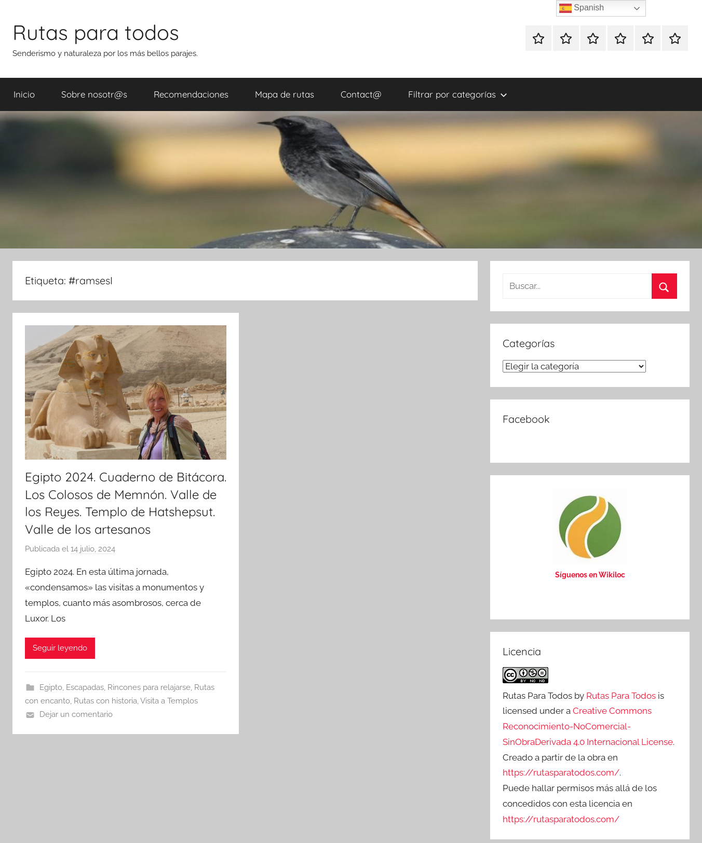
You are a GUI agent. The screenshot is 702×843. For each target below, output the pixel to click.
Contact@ (361, 94)
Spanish (581, 8)
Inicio (24, 94)
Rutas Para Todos (621, 695)
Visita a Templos (169, 701)
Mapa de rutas (284, 94)
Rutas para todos (95, 32)
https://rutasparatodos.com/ (561, 772)
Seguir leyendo (60, 648)
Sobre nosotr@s (94, 94)
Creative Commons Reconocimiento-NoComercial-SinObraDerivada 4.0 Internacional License (588, 726)
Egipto (50, 687)
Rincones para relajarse (149, 687)
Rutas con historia (105, 701)
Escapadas (85, 687)
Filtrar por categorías (457, 94)
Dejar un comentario (76, 714)
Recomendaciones (191, 94)
